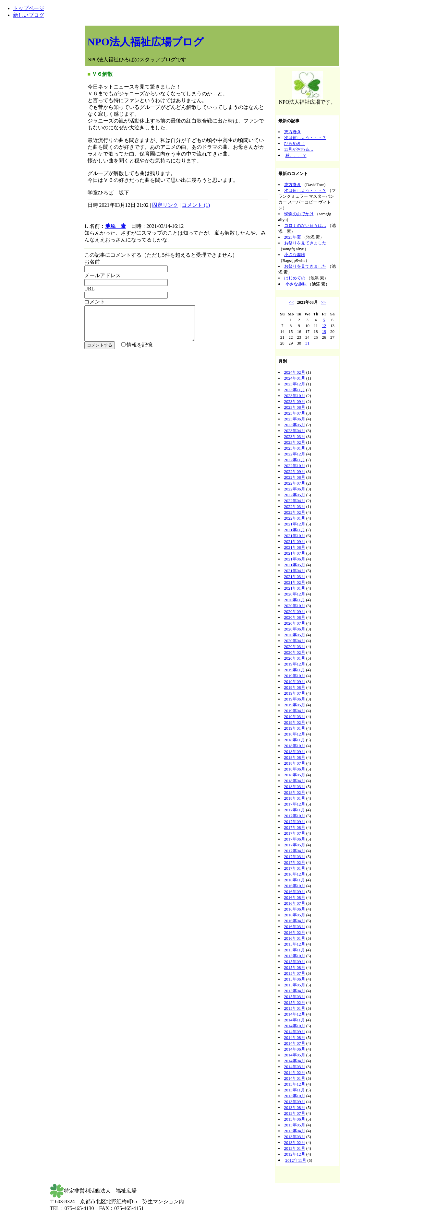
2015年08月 (294, 967)
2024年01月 (294, 378)
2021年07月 (294, 553)
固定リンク (165, 205)
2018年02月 (294, 792)
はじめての (294, 278)
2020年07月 (294, 623)
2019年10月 (294, 675)
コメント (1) (196, 205)
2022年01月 (294, 518)
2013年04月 (294, 1130)
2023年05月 (294, 424)
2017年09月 (294, 821)
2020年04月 (294, 640)
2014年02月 (294, 1072)
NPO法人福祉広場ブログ (146, 42)
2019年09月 (294, 681)
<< (291, 302)
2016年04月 (294, 920)
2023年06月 (294, 419)
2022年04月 (294, 500)
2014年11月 (294, 1020)
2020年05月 (294, 634)
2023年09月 (294, 401)
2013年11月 (294, 1090)
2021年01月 (294, 588)
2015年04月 (294, 990)
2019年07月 (294, 693)
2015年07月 (294, 973)
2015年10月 (294, 955)
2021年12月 (294, 524)
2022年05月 (294, 494)
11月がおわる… (299, 149)
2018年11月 (294, 739)
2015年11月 (294, 949)
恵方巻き (292, 131)
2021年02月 (294, 582)
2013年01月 (294, 1148)
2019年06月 (294, 699)
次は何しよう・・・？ (305, 137)
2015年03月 (294, 996)
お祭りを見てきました (305, 243)
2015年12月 (294, 944)
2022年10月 (294, 465)
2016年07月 (294, 903)
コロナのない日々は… (305, 225)
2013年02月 (294, 1142)
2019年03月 (294, 716)
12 (324, 325)
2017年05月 (294, 844)
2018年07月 (294, 763)
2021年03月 (294, 576)
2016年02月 (294, 932)
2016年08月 (294, 897)
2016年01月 (294, 938)
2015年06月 (294, 979)
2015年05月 (294, 985)
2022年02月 (294, 512)
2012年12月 (294, 1154)
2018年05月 (294, 774)
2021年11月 (294, 529)
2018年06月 (294, 769)
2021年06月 (294, 559)
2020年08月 (294, 617)
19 (324, 331)
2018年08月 (294, 757)
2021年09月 (294, 541)
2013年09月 (294, 1101)
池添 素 (115, 226)
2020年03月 (294, 646)
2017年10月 (294, 815)
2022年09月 (294, 471)
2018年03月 (294, 786)
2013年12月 (294, 1084)
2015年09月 (294, 961)
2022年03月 (294, 506)
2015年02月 (294, 1002)
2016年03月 (294, 926)
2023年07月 (294, 413)
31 (307, 343)
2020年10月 (294, 605)
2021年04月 (294, 570)
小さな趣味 (294, 254)
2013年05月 (294, 1125)
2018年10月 (294, 745)
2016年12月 (294, 874)
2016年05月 (294, 914)
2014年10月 (294, 1025)
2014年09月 (294, 1031)
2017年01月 (294, 868)
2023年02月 (294, 442)
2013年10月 (294, 1095)
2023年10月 (294, 395)
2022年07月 (294, 483)
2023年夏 (292, 237)
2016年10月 (294, 885)
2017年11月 (294, 809)
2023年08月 (294, 407)
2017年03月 (294, 856)
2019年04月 (294, 710)
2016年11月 (294, 879)
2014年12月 (294, 1014)
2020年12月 (294, 594)
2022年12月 (294, 454)
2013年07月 (294, 1113)
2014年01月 (294, 1078)
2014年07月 (294, 1043)
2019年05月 (294, 704)
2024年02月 (294, 372)
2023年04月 (294, 430)
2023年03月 (294, 436)
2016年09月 (294, 891)
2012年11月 (296, 1160)
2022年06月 (294, 489)
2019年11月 (294, 669)
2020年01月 (294, 658)
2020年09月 (294, 611)
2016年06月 (294, 909)
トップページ (28, 8)
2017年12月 (294, 804)
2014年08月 (294, 1037)
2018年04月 (294, 780)
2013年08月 (294, 1107)
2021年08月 (294, 547)
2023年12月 (294, 384)
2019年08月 (294, 687)
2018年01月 (294, 798)
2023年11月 (294, 389)
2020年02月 (294, 652)
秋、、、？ (296, 155)
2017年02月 (294, 862)
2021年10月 (294, 535)
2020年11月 (294, 599)
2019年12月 (294, 664)
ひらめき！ (294, 143)
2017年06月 (294, 839)
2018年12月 (294, 734)
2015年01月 (294, 1008)
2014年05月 (294, 1055)
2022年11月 (294, 459)
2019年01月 (294, 728)
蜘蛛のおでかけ (299, 213)
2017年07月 (294, 833)
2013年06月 (294, 1119)
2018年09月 (294, 751)
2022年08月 (294, 477)
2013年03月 (294, 1136)
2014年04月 (294, 1060)
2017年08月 (294, 827)
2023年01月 (294, 448)
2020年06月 (294, 629)
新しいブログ (28, 15)
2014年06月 (294, 1049)
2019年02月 (294, 722)
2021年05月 (294, 564)
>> (323, 302)
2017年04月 (294, 850)
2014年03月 (294, 1066)
